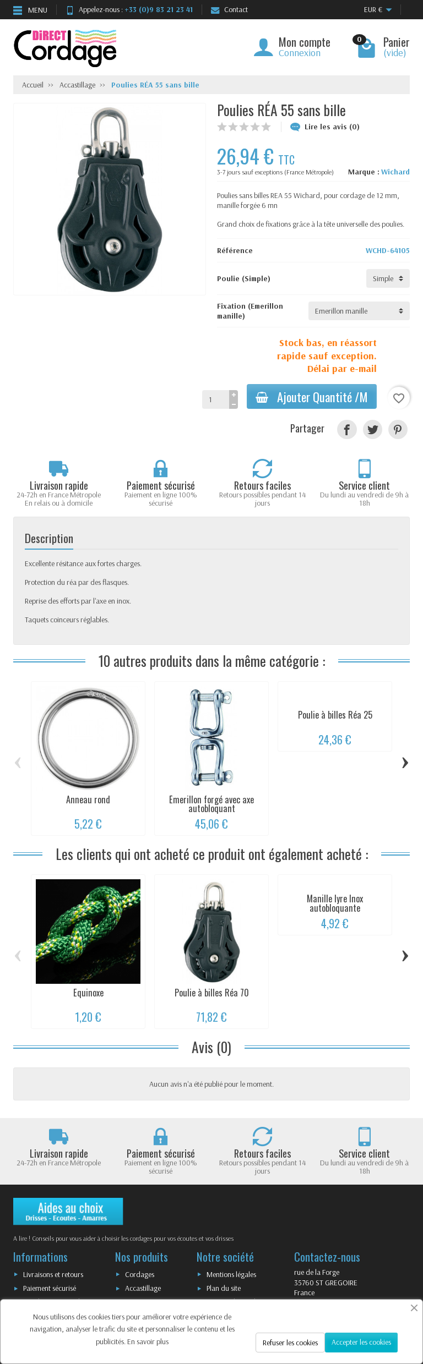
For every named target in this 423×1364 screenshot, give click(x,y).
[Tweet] (372, 429)
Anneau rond (88, 799)
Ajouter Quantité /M (312, 396)
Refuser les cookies (290, 1342)
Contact (229, 9)
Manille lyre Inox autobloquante (335, 903)
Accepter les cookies (361, 1342)
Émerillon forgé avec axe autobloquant (211, 804)
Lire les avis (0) (325, 127)
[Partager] (346, 429)
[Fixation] (359, 311)
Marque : (363, 172)
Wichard (395, 172)
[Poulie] (388, 278)
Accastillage (143, 1288)
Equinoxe (88, 992)
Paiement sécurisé (49, 1288)
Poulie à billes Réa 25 (335, 714)
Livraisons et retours (53, 1274)
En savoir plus (148, 1341)
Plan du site (224, 1288)
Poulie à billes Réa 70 (212, 992)
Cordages (139, 1274)
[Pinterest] (398, 429)
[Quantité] (215, 399)
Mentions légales (231, 1274)
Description (49, 537)
